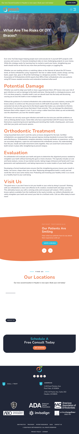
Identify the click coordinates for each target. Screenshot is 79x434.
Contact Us (59, 424)
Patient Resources (42, 424)
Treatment (30, 424)
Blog (51, 424)
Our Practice (20, 424)
